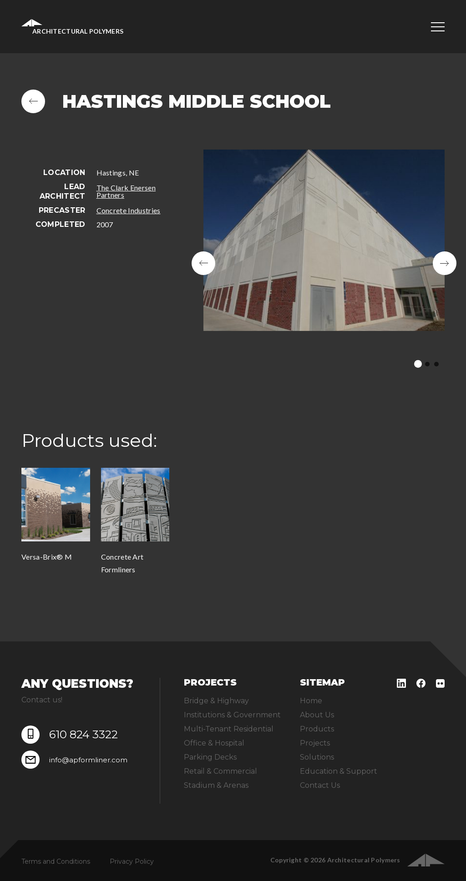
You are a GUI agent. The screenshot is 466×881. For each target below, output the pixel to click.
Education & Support (338, 771)
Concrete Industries (128, 210)
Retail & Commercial (220, 771)
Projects (315, 743)
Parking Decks (210, 757)
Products (317, 729)
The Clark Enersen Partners (126, 191)
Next (444, 263)
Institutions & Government (232, 715)
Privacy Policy (132, 861)
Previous (203, 263)
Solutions (317, 757)
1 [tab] (418, 364)
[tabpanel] (324, 263)
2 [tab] (427, 364)
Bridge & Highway (216, 700)
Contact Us (320, 785)
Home (311, 700)
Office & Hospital (214, 743)
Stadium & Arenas (216, 785)
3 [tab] (436, 364)
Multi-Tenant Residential (229, 729)
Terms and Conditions (55, 861)
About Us (317, 715)
